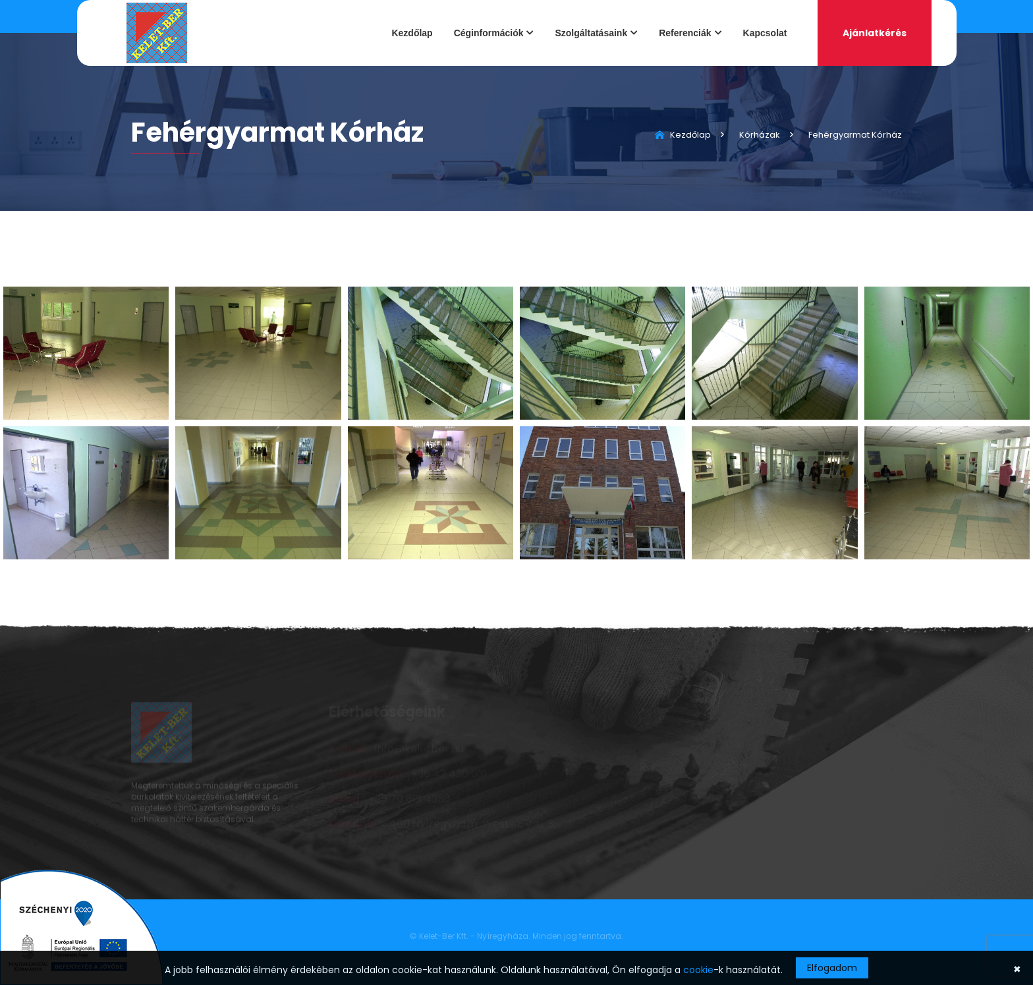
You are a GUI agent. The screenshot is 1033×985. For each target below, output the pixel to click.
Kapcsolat (765, 33)
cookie (698, 969)
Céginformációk (489, 33)
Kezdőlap (411, 33)
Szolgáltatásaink (591, 33)
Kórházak (759, 134)
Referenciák (685, 33)
